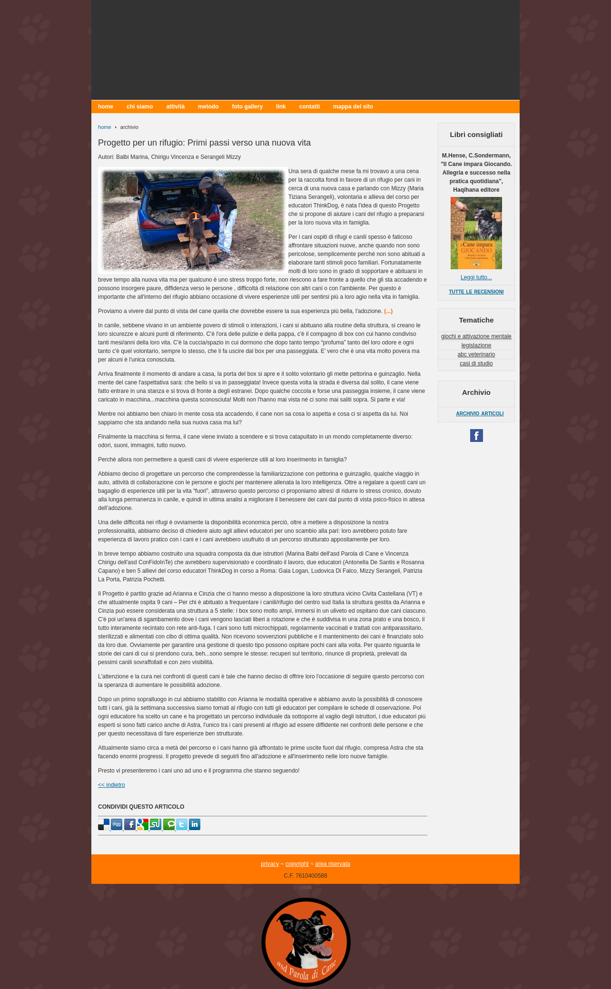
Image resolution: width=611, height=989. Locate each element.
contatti (309, 106)
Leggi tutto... (476, 277)
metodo (208, 106)
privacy (270, 864)
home (105, 106)
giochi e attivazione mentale (476, 336)
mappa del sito (353, 106)
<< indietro (111, 785)
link (281, 106)
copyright (297, 864)
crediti (305, 887)
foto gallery (247, 106)
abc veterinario (476, 354)
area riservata (332, 864)
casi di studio (476, 363)
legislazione (477, 345)
